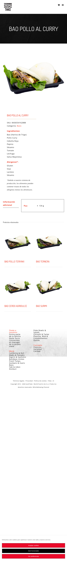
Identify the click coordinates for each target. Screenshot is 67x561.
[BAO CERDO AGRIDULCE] (18, 287)
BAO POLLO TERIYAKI (14, 261)
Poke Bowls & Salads (40, 331)
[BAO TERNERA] (49, 242)
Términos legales (18, 381)
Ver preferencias (33, 556)
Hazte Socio (14, 338)
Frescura (37, 347)
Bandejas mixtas (16, 359)
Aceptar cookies (33, 545)
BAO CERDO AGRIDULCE (15, 305)
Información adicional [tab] (9, 203)
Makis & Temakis (17, 355)
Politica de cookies (40, 381)
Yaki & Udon (14, 367)
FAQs (49, 381)
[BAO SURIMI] (49, 287)
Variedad (38, 349)
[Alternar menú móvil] (63, 5)
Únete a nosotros (13, 331)
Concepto (38, 345)
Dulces (37, 340)
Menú (11, 351)
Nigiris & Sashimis (17, 357)
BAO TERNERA (42, 261)
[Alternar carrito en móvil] (59, 5)
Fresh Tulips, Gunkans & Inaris (17, 362)
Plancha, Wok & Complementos (41, 337)
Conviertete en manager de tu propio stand (15, 343)
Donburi (13, 369)
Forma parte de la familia (15, 335)
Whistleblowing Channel (41, 387)
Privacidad (29, 381)
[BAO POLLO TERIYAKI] (18, 242)
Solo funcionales (33, 551)
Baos (19, 126)
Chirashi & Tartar (41, 334)
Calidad (37, 351)
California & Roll (16, 353)
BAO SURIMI (41, 305)
